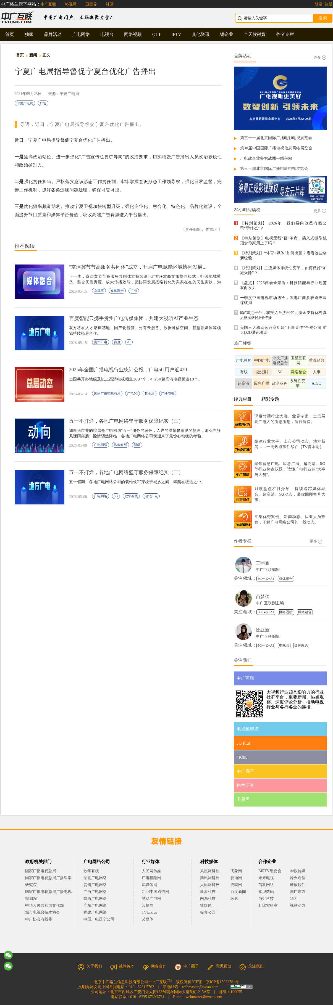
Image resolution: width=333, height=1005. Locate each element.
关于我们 (90, 966)
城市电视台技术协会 (42, 912)
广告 (43, 103)
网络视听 (286, 612)
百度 (117, 342)
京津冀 (99, 291)
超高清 (149, 393)
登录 (318, 4)
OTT (156, 34)
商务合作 (154, 966)
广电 (133, 291)
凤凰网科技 (209, 871)
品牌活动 (53, 34)
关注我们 (251, 966)
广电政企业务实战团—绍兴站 (266, 158)
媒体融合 (117, 291)
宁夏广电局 (25, 103)
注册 (328, 4)
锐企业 (226, 34)
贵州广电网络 (95, 885)
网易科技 (208, 898)
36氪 (234, 898)
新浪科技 (208, 892)
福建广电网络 (95, 912)
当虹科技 (266, 898)
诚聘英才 (122, 966)
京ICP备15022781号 (222, 982)
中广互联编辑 (268, 570)
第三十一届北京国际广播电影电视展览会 (276, 138)
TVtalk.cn (149, 912)
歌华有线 (120, 445)
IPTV (176, 34)
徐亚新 (263, 630)
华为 (297, 898)
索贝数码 (266, 892)
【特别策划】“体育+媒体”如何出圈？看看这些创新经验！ (283, 255)
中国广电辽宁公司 (98, 919)
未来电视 (266, 878)
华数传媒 (297, 871)
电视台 (107, 34)
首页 (9, 34)
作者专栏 (285, 34)
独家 (29, 34)
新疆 (137, 445)
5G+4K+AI (266, 579)
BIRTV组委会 (269, 871)
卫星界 (91, 4)
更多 (319, 57)
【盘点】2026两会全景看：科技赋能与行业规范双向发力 (283, 285)
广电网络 (81, 34)
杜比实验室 (268, 905)
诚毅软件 (297, 885)
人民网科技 (209, 885)
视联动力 (297, 905)
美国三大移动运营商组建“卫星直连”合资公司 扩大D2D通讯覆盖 (283, 330)
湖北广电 (151, 496)
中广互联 (48, 4)
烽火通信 (297, 878)
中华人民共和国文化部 (44, 905)
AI (129, 342)
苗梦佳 (263, 596)
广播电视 (167, 393)
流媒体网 (149, 885)
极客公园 (208, 912)
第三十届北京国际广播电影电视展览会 (274, 168)
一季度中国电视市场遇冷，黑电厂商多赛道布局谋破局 (283, 300)
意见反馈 (219, 966)
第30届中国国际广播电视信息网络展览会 (276, 148)
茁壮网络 (266, 885)
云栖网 (147, 905)
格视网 (71, 4)
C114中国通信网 (155, 892)
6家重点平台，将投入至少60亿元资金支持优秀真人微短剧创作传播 (283, 315)
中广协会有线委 (38, 919)
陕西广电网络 (95, 898)
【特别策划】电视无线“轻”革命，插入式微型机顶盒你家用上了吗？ (283, 240)
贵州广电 (100, 342)
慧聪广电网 (151, 898)
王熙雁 (263, 563)
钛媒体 (206, 905)
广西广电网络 (95, 892)
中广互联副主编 (270, 603)
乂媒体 (147, 919)
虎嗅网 (236, 885)
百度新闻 (238, 892)
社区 (110, 4)
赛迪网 (236, 878)
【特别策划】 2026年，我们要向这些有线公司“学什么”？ (283, 225)
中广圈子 (187, 966)
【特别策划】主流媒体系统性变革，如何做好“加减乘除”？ (283, 270)
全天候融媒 (255, 34)
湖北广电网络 (95, 878)
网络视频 (133, 34)
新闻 (33, 55)
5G (116, 496)
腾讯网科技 (209, 878)
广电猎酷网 (151, 878)
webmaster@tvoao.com (200, 987)
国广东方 (297, 892)
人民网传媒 (151, 871)
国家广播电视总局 (107, 393)
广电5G (132, 393)
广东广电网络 (95, 905)
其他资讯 (200, 34)
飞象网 (236, 871)
